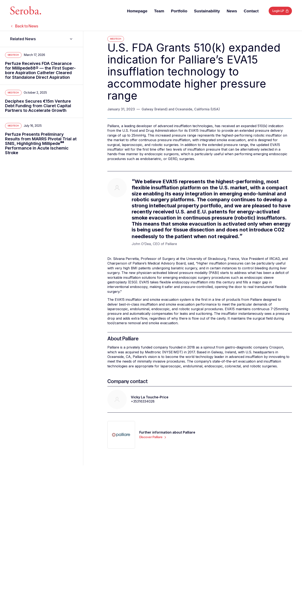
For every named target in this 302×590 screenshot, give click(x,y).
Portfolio (179, 11)
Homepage (137, 11)
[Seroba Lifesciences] (25, 11)
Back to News (24, 26)
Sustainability (207, 11)
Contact (251, 11)
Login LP (278, 11)
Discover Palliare (153, 437)
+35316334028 (143, 401)
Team (159, 11)
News (232, 11)
